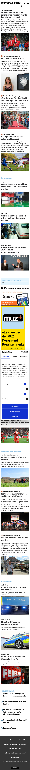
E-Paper (25, 740)
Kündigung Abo (15, 757)
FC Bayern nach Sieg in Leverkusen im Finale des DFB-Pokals (15, 422)
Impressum (13, 744)
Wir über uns (13, 748)
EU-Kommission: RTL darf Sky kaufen (14, 703)
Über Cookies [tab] (24, 356)
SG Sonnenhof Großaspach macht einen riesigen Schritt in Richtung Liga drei (14, 14)
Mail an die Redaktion (11, 753)
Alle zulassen (15, 406)
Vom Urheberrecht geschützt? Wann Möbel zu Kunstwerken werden (14, 186)
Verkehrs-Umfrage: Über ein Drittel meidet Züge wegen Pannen (13, 218)
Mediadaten (13, 740)
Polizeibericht (6, 581)
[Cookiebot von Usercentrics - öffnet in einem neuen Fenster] (21, 352)
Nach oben (15, 767)
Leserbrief (22, 753)
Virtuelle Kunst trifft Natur (13, 58)
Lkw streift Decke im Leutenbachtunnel (10, 623)
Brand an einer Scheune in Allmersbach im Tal (13, 657)
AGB (20, 748)
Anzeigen (5, 740)
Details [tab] (15, 356)
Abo (20, 740)
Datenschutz (22, 744)
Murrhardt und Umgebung (11, 451)
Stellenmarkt (6, 283)
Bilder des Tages (9, 728)
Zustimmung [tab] (5, 356)
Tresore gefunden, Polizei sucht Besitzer (15, 721)
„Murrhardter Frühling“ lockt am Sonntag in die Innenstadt (14, 99)
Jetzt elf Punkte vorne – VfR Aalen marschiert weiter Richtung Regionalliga (13, 712)
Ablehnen (15, 416)
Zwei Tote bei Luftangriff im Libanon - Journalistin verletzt (14, 694)
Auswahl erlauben (15, 411)
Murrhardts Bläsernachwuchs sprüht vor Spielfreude (14, 495)
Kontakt (6, 744)
